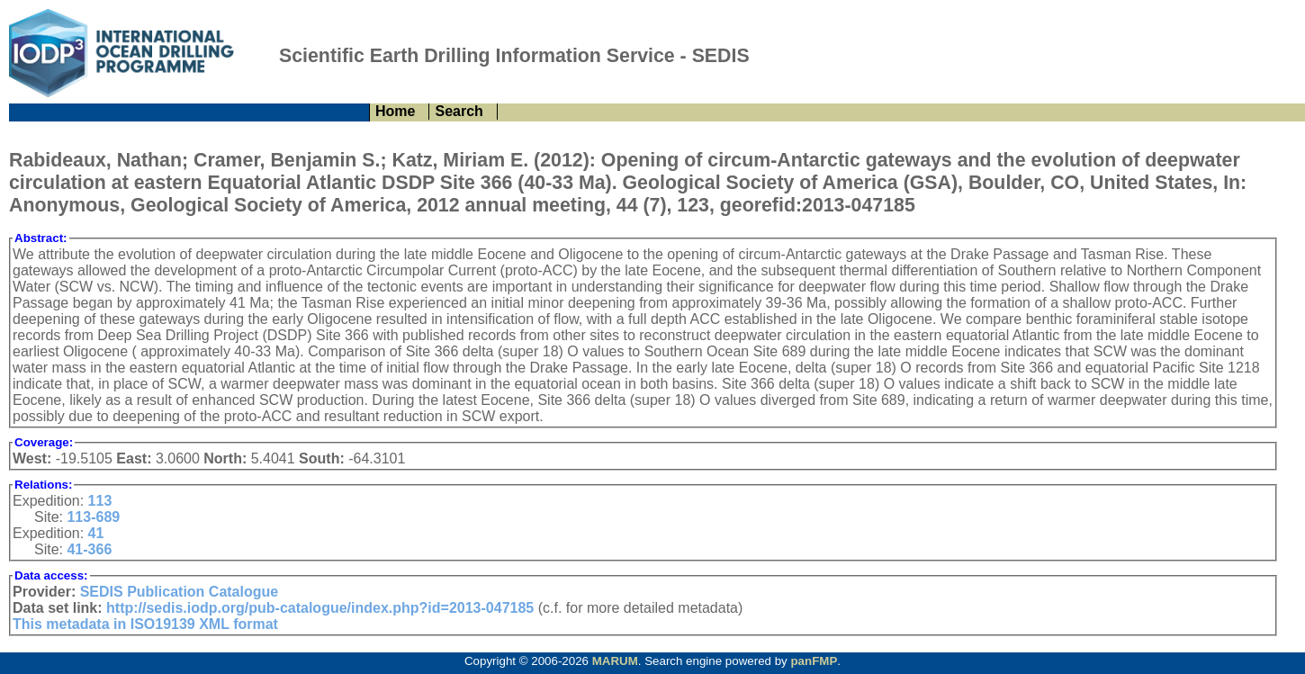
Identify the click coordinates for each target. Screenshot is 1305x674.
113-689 (93, 517)
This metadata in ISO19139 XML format (145, 624)
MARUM (615, 661)
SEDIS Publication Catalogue (179, 591)
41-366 (89, 549)
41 (96, 533)
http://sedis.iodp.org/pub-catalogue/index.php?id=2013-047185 (320, 608)
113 (100, 500)
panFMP (813, 661)
